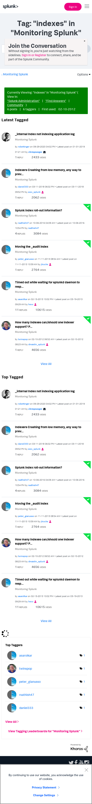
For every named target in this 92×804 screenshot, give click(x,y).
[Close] (86, 770)
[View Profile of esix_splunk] (34, 192)
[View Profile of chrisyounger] (35, 151)
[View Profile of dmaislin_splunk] (36, 344)
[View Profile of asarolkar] (22, 299)
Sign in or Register (34, 55)
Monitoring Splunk (15, 74)
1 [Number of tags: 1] (84, 655)
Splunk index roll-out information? (38, 210)
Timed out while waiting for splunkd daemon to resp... (47, 284)
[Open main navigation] (87, 6)
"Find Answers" (55, 101)
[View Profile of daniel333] (23, 186)
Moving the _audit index (31, 246)
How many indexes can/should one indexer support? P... (44, 324)
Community (15, 105)
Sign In (73, 6)
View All (46, 363)
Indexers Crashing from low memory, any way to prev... (48, 172)
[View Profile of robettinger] (23, 146)
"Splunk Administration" (23, 101)
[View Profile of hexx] (30, 304)
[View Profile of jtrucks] (44, 264)
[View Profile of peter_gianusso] (26, 259)
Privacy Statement (44, 787)
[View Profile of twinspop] (23, 339)
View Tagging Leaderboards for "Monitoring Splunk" (44, 731)
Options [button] (81, 74)
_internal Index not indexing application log (45, 134)
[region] (46, 784)
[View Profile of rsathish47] (23, 222)
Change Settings (44, 795)
